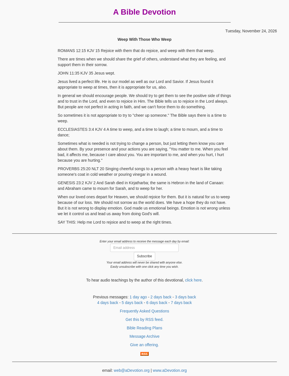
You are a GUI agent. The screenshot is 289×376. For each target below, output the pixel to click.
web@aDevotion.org (132, 370)
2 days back (161, 297)
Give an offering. (144, 345)
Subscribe (144, 256)
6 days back (156, 302)
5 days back (132, 302)
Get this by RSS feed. (145, 319)
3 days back (185, 297)
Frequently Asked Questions (144, 311)
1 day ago (138, 297)
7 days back (181, 302)
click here (193, 280)
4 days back (107, 302)
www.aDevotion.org (170, 370)
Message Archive (145, 336)
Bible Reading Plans (144, 328)
